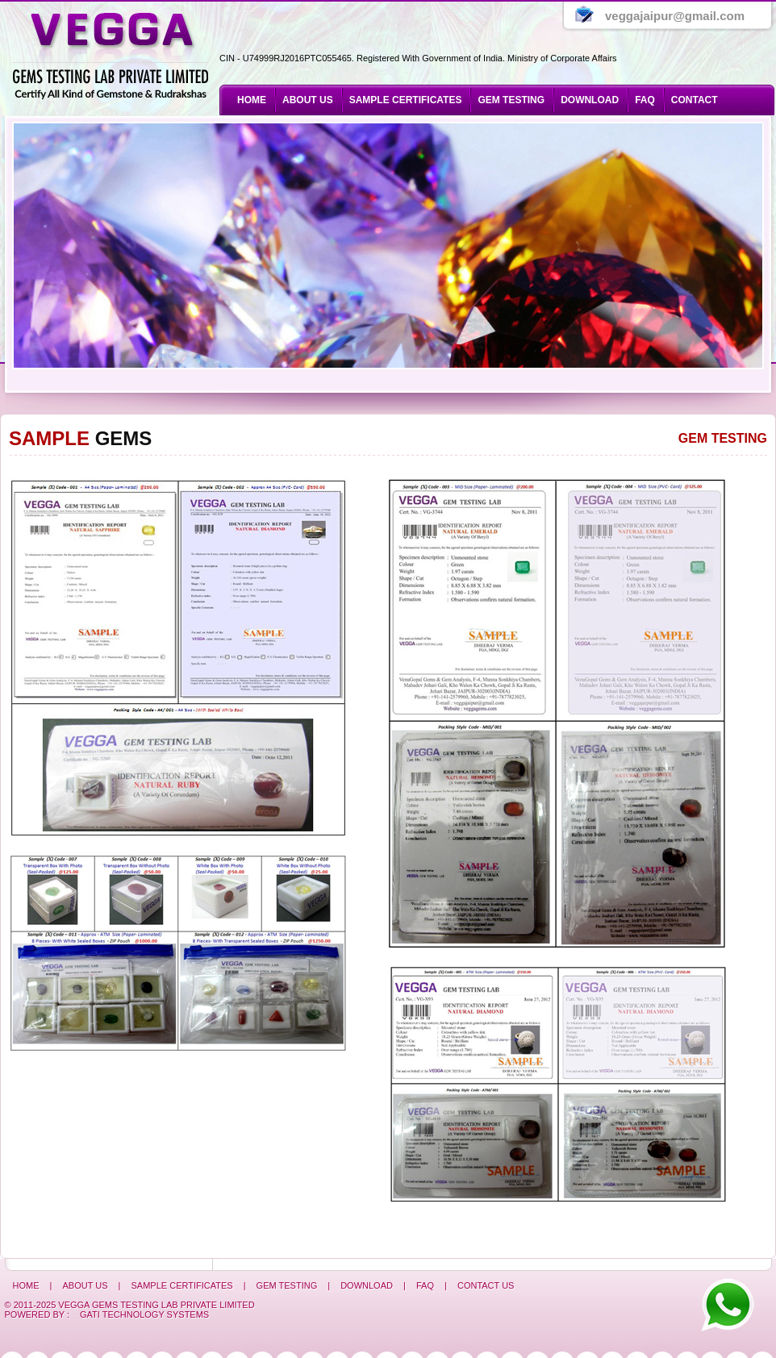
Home (251, 100)
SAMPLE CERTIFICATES (405, 100)
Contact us (486, 1285)
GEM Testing (288, 1285)
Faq (645, 100)
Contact (694, 100)
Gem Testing (722, 438)
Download (590, 100)
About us (307, 100)
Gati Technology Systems (144, 1314)
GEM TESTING (511, 100)
